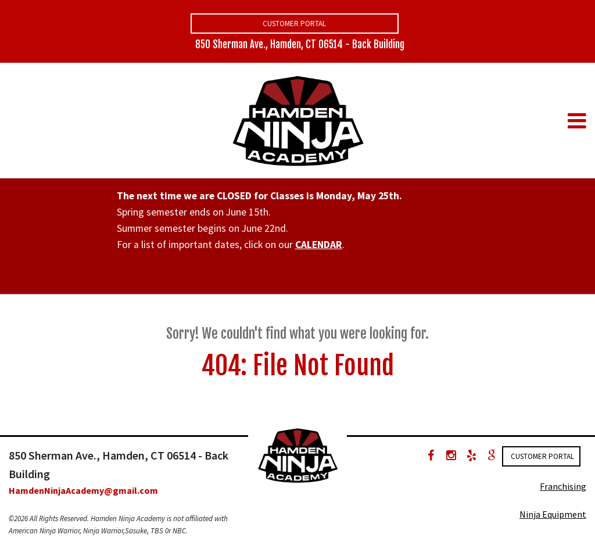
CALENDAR (318, 244)
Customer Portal (294, 23)
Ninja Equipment (552, 514)
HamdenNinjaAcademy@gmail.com (83, 490)
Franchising (563, 486)
